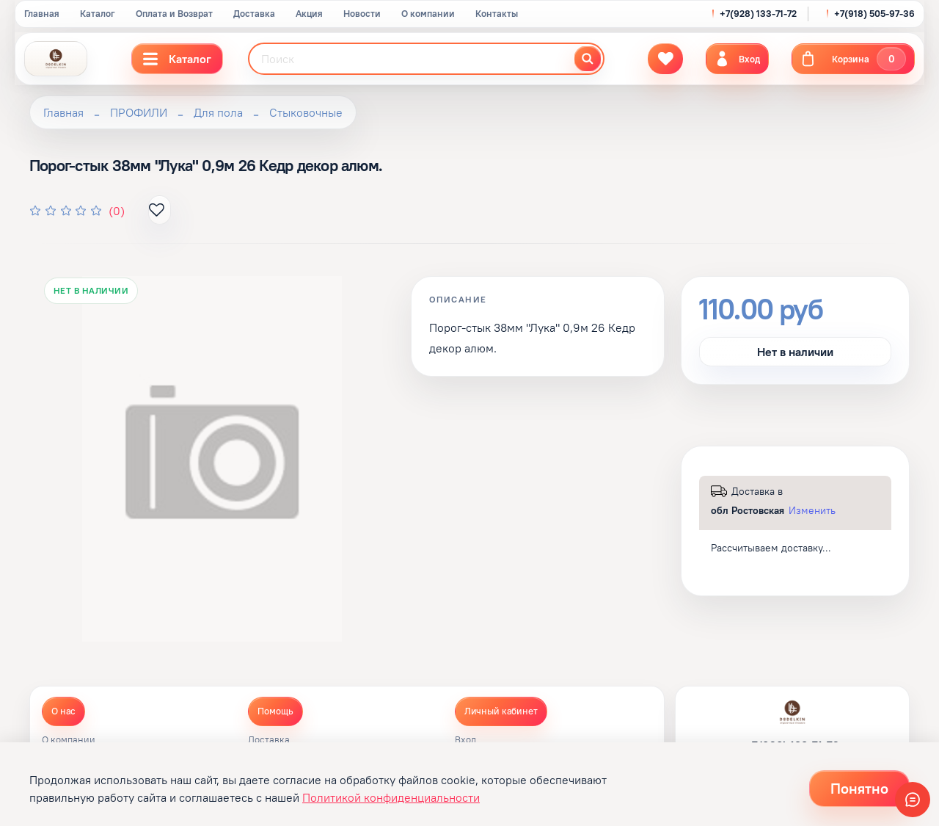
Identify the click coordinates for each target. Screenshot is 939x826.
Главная (41, 13)
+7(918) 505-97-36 (874, 13)
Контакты (496, 13)
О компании (428, 13)
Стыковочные (306, 112)
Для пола (218, 112)
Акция (309, 13)
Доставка (254, 13)
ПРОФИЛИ (138, 112)
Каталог (97, 13)
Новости (362, 13)
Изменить (812, 510)
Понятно (859, 788)
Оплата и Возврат (174, 13)
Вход (465, 740)
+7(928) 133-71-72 (758, 13)
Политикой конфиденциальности (391, 797)
